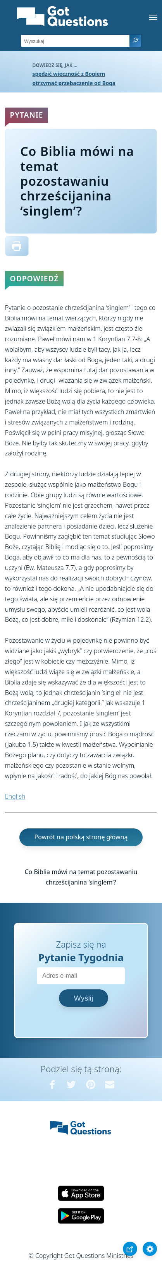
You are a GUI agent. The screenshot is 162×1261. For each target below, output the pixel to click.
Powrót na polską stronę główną (81, 837)
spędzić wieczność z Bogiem (69, 73)
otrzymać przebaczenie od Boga (74, 83)
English (15, 796)
